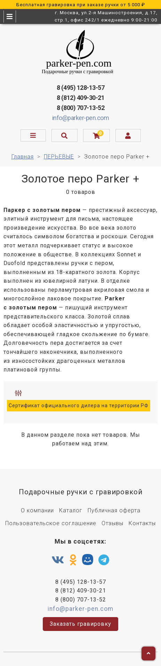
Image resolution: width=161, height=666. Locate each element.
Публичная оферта (114, 510)
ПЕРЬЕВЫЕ (59, 156)
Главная (22, 156)
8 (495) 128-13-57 (81, 87)
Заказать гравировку (80, 624)
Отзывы (112, 523)
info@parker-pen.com (80, 117)
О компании (37, 510)
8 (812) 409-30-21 (81, 97)
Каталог (70, 510)
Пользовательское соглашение (50, 523)
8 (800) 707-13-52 (81, 107)
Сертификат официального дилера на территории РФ (78, 405)
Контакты (142, 523)
